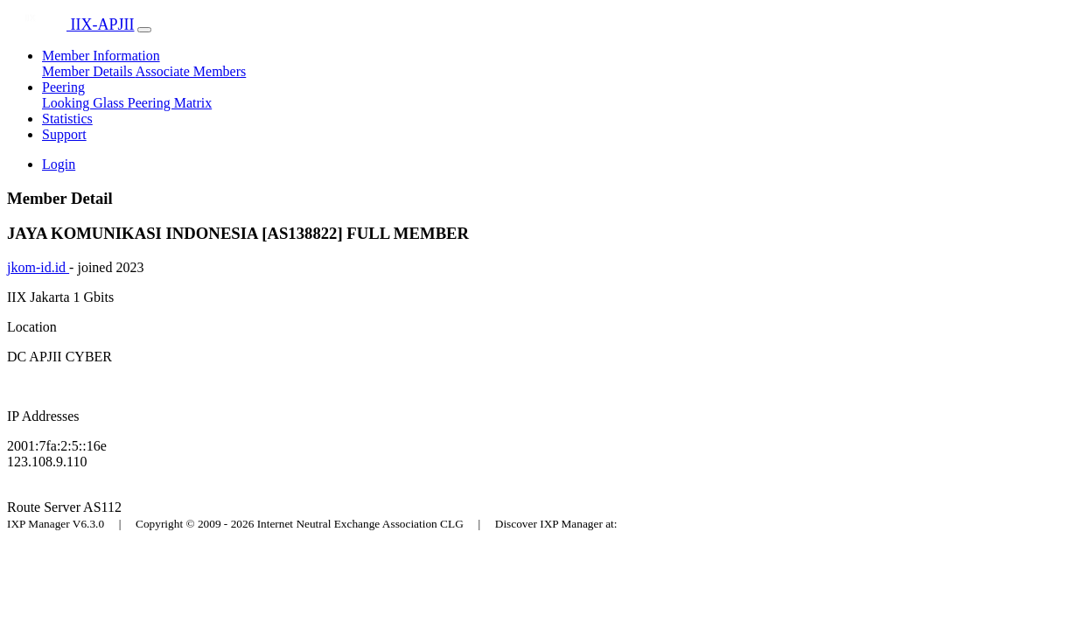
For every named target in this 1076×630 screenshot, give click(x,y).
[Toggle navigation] (144, 29)
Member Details (89, 71)
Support (64, 134)
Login (58, 164)
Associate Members (191, 71)
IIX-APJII (70, 24)
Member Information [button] (101, 55)
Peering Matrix (170, 102)
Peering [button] (63, 87)
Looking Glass (85, 102)
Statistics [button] (67, 118)
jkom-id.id (38, 267)
